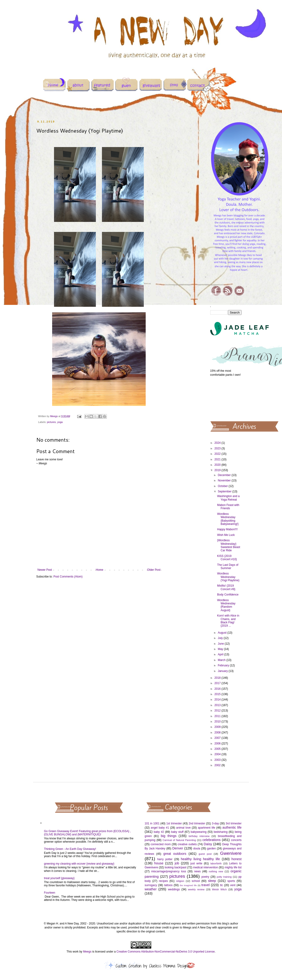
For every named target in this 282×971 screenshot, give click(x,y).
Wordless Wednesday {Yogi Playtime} (228, 577)
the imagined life (188, 885)
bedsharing (221, 832)
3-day (215, 823)
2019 (217, 470)
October (223, 486)
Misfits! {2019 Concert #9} (226, 587)
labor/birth (216, 863)
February (224, 665)
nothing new (216, 871)
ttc (221, 885)
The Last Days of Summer (227, 566)
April (221, 654)
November (224, 480)
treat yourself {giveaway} (59, 878)
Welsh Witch (219, 889)
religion (180, 881)
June (221, 643)
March (222, 660)
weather (151, 889)
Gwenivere (231, 853)
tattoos (168, 885)
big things (169, 836)
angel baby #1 (160, 827)
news (197, 871)
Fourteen (49, 892)
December (224, 475)
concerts (236, 840)
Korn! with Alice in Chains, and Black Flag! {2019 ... (228, 620)
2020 (217, 464)
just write (196, 863)
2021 (217, 459)
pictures (51, 422)
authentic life (232, 827)
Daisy (208, 844)
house (158, 863)
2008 (217, 732)
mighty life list (233, 867)
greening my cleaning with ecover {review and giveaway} (79, 863)
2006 (217, 743)
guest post (205, 853)
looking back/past (175, 867)
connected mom (161, 844)
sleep (212, 881)
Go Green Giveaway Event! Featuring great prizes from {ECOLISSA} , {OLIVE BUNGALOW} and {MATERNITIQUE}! (87, 833)
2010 (217, 721)
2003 (217, 760)
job (177, 863)
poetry (205, 876)
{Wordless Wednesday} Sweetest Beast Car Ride (228, 545)
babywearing (198, 832)
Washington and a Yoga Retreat (228, 498)
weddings (174, 889)
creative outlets (187, 844)
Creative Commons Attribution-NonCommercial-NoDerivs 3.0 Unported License (165, 951)
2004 (217, 754)
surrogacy (151, 885)
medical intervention (205, 867)
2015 (217, 694)
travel (205, 885)
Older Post (153, 569)
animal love (183, 827)
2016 (217, 688)
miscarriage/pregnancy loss (168, 871)
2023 (217, 448)
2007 (217, 738)
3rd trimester (234, 823)
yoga (60, 422)
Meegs (87, 951)
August (222, 632)
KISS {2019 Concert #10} (227, 557)
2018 (217, 677)
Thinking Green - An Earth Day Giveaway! (70, 849)
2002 (217, 765)
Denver (177, 848)
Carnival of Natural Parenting (179, 840)
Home (99, 569)
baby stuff (177, 832)
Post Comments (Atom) (68, 576)
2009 (217, 727)
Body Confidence (227, 594)
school (196, 881)
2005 (217, 749)
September (225, 491)
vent (232, 885)
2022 (217, 453)
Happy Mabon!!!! (227, 529)
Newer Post (44, 569)
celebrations (211, 840)
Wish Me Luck (226, 535)
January (223, 671)
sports (231, 881)
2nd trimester (197, 823)
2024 (217, 442)
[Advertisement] (226, 398)
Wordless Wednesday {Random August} (226, 605)
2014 (217, 699)
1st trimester (174, 823)
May (221, 649)
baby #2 (159, 832)
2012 (217, 710)
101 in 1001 (152, 823)
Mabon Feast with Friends (228, 506)
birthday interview (199, 836)
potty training (224, 876)
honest (236, 859)
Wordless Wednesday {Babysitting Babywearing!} (228, 519)
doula (196, 848)
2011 (217, 716)
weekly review (196, 889)
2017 (217, 683)
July (221, 638)
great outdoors (174, 853)
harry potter (164, 859)
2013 (217, 705)
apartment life (206, 827)
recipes (163, 881)
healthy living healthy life (200, 859)
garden (211, 848)
